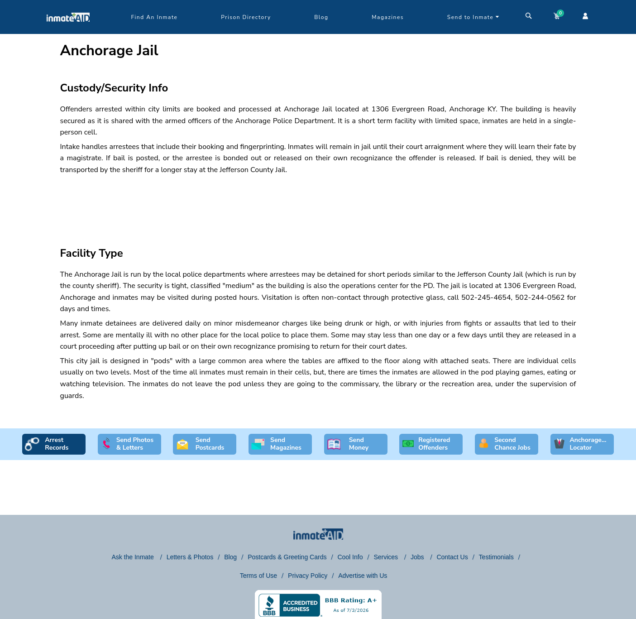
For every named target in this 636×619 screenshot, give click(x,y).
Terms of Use (258, 575)
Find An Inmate (154, 17)
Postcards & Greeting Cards (287, 557)
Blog (321, 17)
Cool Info (350, 557)
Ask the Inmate (133, 557)
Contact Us (452, 557)
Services (386, 557)
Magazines (388, 17)
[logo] (68, 32)
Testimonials (496, 557)
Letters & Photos (190, 557)
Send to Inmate (473, 17)
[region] (318, 203)
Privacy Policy (307, 575)
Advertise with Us (362, 575)
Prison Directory (246, 17)
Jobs (418, 557)
